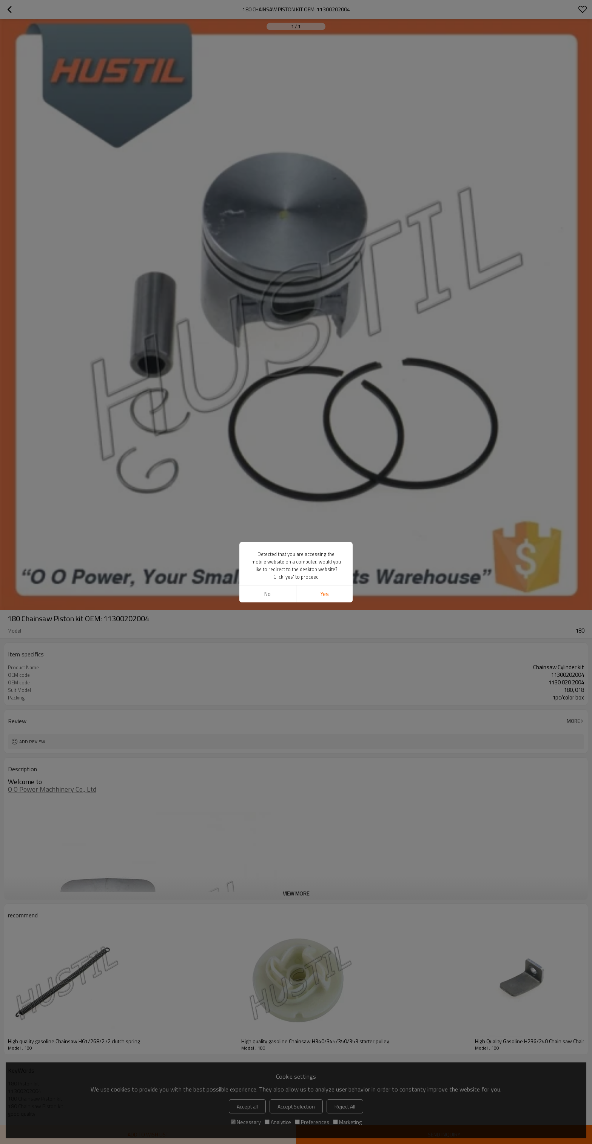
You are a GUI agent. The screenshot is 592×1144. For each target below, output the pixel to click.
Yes (324, 594)
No (267, 594)
